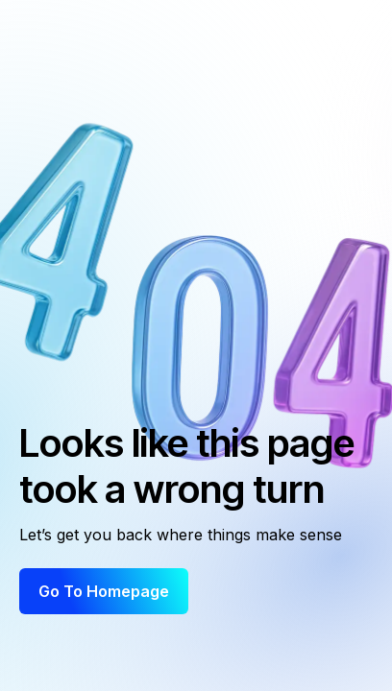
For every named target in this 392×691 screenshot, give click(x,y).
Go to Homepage (103, 591)
